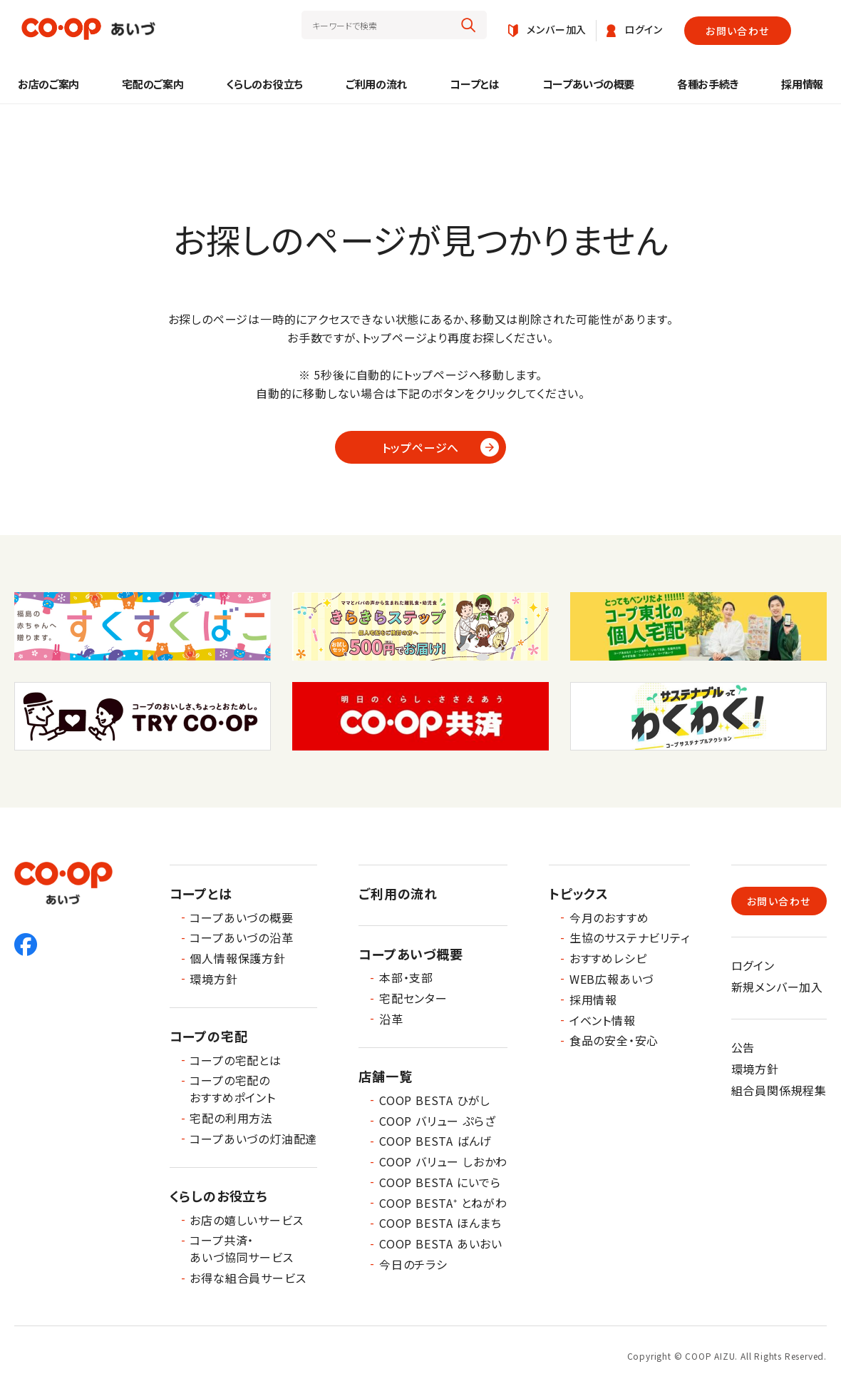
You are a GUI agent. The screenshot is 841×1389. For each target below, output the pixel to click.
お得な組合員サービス (248, 1277)
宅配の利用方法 (231, 1117)
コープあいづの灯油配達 (253, 1138)
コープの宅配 (209, 1036)
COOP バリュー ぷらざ (437, 1120)
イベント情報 (602, 1020)
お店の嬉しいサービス (246, 1219)
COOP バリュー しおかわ (443, 1161)
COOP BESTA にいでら (440, 1182)
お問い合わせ (737, 31)
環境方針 (213, 978)
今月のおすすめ (609, 917)
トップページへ (421, 447)
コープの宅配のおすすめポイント (232, 1089)
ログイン (753, 965)
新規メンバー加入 (777, 986)
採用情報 (802, 83)
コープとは (475, 83)
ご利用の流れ (376, 83)
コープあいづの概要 (588, 83)
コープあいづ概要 (410, 954)
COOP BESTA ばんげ (435, 1140)
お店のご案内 (48, 83)
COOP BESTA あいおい (440, 1243)
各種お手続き (707, 83)
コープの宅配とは (235, 1060)
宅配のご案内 (152, 83)
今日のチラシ (413, 1264)
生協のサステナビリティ (629, 937)
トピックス (579, 893)
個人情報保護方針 (237, 958)
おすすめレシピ (608, 958)
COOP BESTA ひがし (434, 1100)
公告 (743, 1047)
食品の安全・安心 (614, 1040)
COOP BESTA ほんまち (440, 1222)
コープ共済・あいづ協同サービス (241, 1248)
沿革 (391, 1018)
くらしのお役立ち (264, 83)
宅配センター (413, 998)
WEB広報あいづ (611, 978)
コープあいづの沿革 (241, 937)
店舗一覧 (385, 1076)
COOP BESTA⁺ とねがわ (443, 1202)
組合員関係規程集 (779, 1090)
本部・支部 (406, 977)
